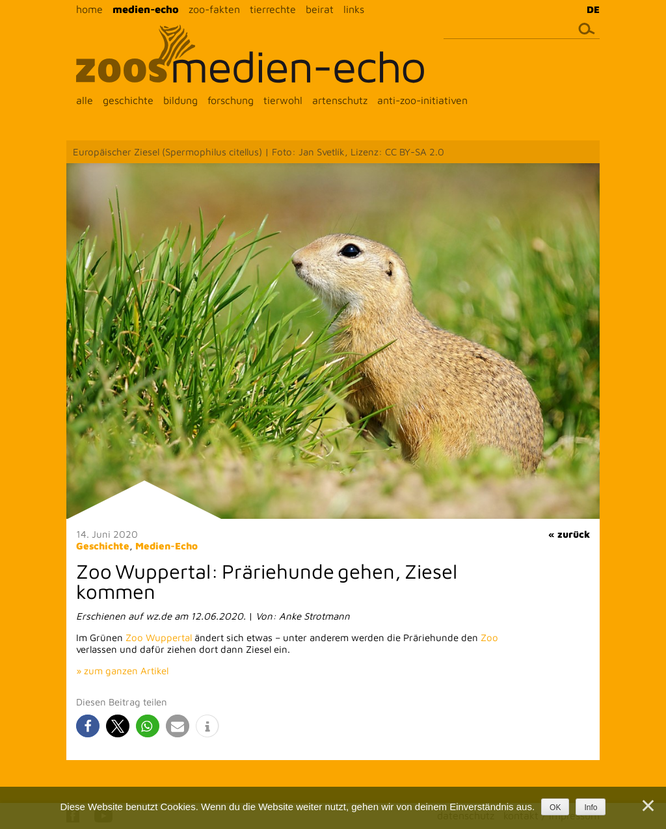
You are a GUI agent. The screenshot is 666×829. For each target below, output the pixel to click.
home (89, 9)
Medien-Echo (166, 545)
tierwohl (282, 100)
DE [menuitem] (593, 9)
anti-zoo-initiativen (422, 100)
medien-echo (146, 9)
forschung (230, 100)
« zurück (569, 534)
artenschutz (339, 100)
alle (84, 100)
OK (555, 807)
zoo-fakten (214, 9)
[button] (88, 726)
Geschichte (102, 545)
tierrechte (273, 9)
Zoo (489, 637)
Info (590, 807)
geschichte (128, 100)
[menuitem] (590, 9)
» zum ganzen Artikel (122, 670)
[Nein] (647, 805)
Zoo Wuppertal (159, 637)
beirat (320, 9)
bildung (180, 100)
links (353, 9)
